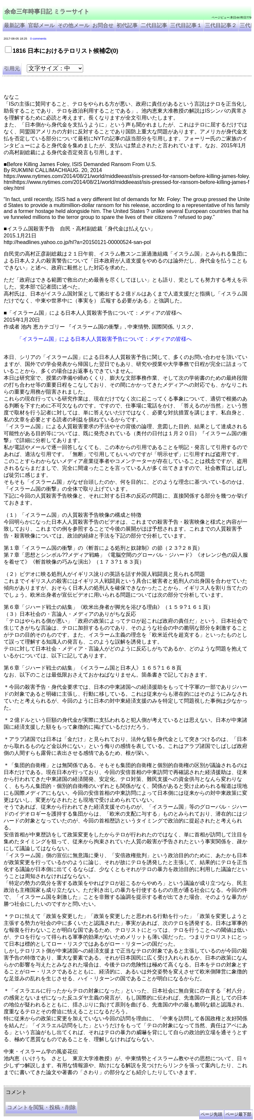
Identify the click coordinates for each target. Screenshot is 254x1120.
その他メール (73, 25)
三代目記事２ (221, 25)
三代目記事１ (186, 25)
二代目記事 (154, 25)
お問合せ (103, 25)
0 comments (38, 38)
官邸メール (41, 25)
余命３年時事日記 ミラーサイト (70, 1083)
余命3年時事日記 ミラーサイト (114, 1083)
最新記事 (14, 25)
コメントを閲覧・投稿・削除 (41, 1107)
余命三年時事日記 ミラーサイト (46, 11)
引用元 (12, 68)
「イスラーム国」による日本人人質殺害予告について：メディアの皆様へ (104, 339)
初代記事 (127, 25)
